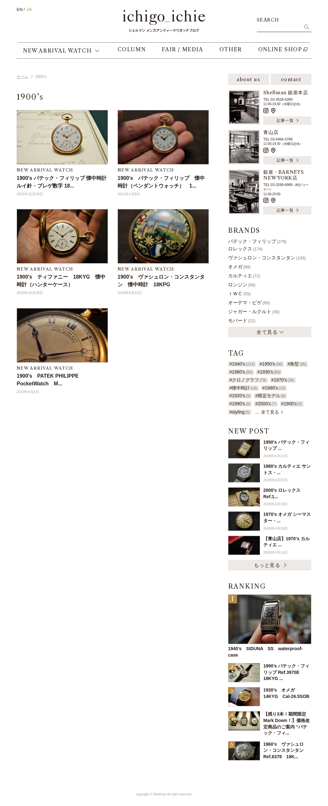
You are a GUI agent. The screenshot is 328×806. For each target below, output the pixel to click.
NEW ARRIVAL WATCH (57, 53)
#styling (239, 412)
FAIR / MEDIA (180, 53)
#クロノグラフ (247, 379)
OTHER (228, 53)
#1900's (291, 403)
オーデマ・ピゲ (249, 302)
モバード (241, 320)
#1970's (282, 379)
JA (29, 9)
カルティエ (244, 275)
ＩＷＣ (239, 293)
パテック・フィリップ (257, 241)
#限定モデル (270, 395)
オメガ (239, 266)
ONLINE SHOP (277, 53)
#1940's (242, 363)
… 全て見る (267, 412)
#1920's (239, 395)
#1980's (273, 387)
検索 (306, 27)
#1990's (239, 403)
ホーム (22, 76)
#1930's (269, 371)
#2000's (265, 403)
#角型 (297, 363)
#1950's (271, 363)
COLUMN (129, 53)
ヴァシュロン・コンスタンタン (267, 257)
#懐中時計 (243, 387)
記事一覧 (285, 120)
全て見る (267, 332)
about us (248, 79)
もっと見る (267, 565)
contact (291, 79)
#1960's (240, 371)
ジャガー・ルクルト (253, 311)
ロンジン (241, 284)
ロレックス (245, 248)
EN (19, 9)
